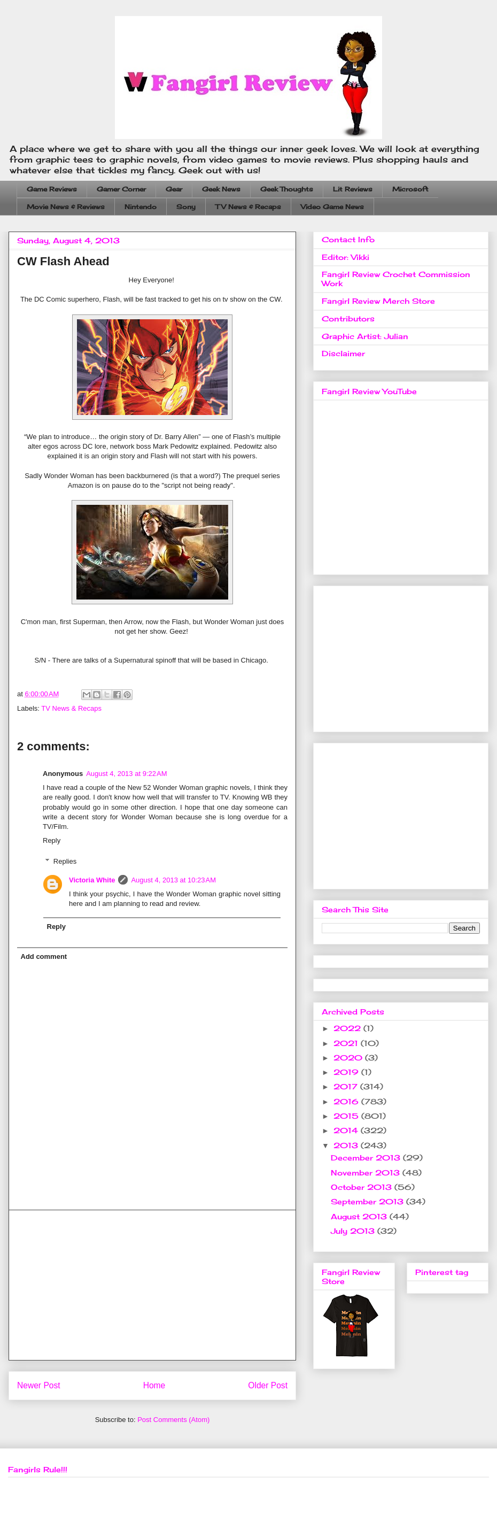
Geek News (221, 189)
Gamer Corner (121, 189)
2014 (347, 1130)
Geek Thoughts (286, 189)
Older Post (268, 1385)
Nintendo (141, 207)
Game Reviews (52, 189)
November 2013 (366, 1172)
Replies (64, 861)
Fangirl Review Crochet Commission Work (396, 279)
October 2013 (362, 1187)
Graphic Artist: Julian (365, 336)
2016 (347, 1101)
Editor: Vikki (345, 257)
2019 (347, 1072)
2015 (347, 1115)
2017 (346, 1086)
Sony (186, 207)
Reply (51, 840)
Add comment (44, 956)
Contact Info (348, 239)
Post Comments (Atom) (173, 1420)
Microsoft (410, 189)
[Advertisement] (152, 1285)
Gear (174, 189)
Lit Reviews (352, 189)
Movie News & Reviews (66, 207)
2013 (347, 1145)
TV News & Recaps (248, 207)
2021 (347, 1043)
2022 (348, 1028)
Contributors (348, 318)
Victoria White (92, 880)
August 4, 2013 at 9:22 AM (126, 774)
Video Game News (332, 207)
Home (154, 1385)
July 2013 (354, 1230)
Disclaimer (343, 353)
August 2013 (360, 1216)
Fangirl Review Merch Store (378, 300)
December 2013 (367, 1157)
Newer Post (38, 1385)
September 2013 (368, 1201)
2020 (349, 1057)
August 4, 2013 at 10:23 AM (173, 880)
